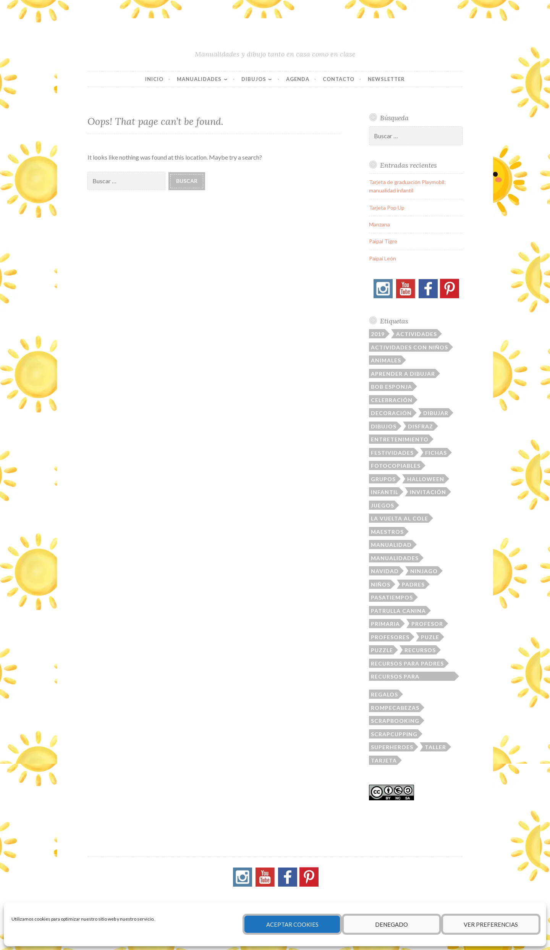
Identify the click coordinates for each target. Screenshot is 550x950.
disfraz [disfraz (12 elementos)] (420, 426)
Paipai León (382, 258)
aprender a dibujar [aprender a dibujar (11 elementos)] (403, 373)
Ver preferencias (491, 924)
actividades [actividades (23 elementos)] (416, 334)
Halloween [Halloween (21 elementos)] (425, 479)
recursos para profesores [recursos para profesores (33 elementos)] (395, 677)
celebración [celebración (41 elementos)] (391, 400)
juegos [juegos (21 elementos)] (382, 505)
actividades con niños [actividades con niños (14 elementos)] (409, 347)
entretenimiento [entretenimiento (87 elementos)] (400, 439)
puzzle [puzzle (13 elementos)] (382, 650)
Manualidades (199, 79)
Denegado (391, 924)
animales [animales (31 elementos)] (386, 360)
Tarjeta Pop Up (386, 207)
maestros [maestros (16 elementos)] (387, 531)
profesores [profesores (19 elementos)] (390, 637)
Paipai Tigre (383, 241)
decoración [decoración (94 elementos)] (391, 413)
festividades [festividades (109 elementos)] (392, 452)
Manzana (379, 224)
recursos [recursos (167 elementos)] (420, 650)
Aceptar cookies (292, 924)
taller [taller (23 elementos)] (435, 747)
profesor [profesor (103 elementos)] (427, 623)
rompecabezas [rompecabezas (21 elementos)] (395, 707)
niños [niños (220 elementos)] (380, 584)
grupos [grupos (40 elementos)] (383, 479)
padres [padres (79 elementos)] (413, 584)
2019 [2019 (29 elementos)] (378, 334)
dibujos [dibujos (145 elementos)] (383, 426)
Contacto (338, 79)
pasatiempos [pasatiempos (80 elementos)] (392, 597)
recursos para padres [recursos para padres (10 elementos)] (407, 663)
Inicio (154, 79)
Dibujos (253, 79)
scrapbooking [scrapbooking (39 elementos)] (395, 720)
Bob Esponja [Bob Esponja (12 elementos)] (391, 386)
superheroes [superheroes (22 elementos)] (392, 747)
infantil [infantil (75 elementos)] (384, 492)
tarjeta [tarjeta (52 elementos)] (384, 760)
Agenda (297, 79)
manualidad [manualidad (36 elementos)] (391, 544)
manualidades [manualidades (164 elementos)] (395, 558)
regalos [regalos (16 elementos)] (384, 694)
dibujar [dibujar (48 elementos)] (435, 413)
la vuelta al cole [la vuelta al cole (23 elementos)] (399, 518)
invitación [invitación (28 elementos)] (428, 492)
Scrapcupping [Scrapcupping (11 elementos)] (394, 734)
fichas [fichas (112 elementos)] (436, 452)
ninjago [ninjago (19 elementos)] (424, 571)
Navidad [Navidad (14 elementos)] (385, 571)
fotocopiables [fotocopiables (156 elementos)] (396, 465)
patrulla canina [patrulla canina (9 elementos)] (398, 610)
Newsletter (386, 79)
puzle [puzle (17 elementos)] (430, 637)
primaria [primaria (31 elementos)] (385, 623)
